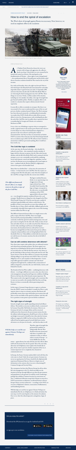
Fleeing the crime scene (61, 301)
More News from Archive (63, 260)
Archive (68, 447)
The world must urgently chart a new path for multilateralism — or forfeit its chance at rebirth (63, 253)
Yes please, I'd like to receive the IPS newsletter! (40, 435)
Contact (7, 447)
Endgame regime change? (62, 273)
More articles (64, 91)
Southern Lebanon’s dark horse (63, 223)
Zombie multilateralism (61, 249)
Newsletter (55, 447)
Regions (11, 2)
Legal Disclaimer (22, 447)
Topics (4, 2)
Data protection (39, 447)
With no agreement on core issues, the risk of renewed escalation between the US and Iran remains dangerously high (63, 159)
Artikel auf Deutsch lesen (17, 64)
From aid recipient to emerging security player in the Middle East (62, 206)
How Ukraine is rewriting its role (63, 203)
